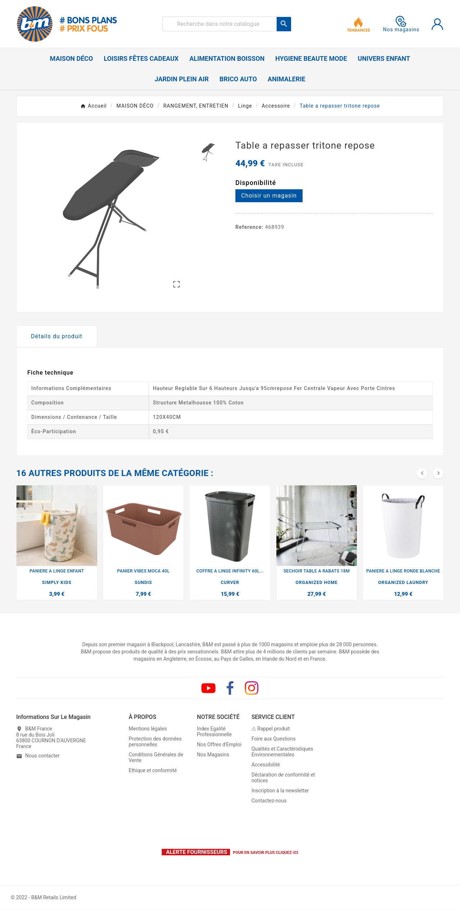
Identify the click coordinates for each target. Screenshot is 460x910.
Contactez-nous (269, 800)
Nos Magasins (213, 754)
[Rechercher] (219, 24)
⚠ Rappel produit (271, 729)
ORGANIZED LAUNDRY (403, 582)
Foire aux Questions (274, 739)
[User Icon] (437, 24)
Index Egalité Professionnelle (214, 731)
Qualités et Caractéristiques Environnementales (282, 751)
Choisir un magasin (269, 195)
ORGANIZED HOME (317, 582)
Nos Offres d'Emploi (219, 744)
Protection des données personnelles (155, 741)
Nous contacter (42, 756)
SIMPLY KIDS (57, 582)
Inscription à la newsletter (280, 790)
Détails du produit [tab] (56, 336)
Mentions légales (148, 729)
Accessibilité (266, 765)
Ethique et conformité (153, 770)
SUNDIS (143, 582)
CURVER (230, 582)
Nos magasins (401, 24)
